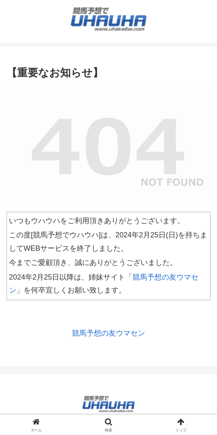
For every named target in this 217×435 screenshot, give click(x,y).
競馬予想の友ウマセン (108, 333)
